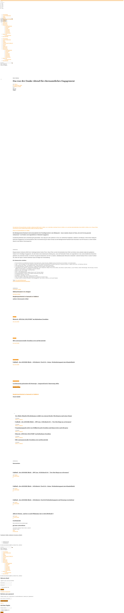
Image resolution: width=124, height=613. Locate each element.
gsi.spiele (7, 30)
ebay (14, 530)
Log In (1, 603)
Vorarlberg (5, 14)
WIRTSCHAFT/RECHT (8, 19)
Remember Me (5, 587)
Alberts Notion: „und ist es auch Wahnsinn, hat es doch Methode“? (33, 513)
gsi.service (5, 24)
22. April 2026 (16, 364)
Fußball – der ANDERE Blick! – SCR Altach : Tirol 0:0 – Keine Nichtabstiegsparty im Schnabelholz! (44, 362)
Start (14, 78)
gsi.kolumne (8, 35)
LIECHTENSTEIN (7, 15)
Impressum (5, 542)
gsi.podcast (5, 36)
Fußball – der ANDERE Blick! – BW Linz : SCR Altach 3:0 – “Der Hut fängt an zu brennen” (43, 422)
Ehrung (17, 280)
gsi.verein (5, 23)
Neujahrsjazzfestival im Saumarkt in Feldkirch (26, 394)
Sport (4, 21)
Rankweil (24, 280)
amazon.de (15, 531)
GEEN (16, 475)
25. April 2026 (16, 476)
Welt (4, 16)
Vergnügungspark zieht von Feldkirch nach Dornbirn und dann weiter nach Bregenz (41, 428)
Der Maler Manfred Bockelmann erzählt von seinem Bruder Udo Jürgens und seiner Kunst (43, 416)
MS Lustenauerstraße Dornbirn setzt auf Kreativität (29, 340)
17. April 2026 (16, 517)
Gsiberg (17, 78)
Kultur (4, 20)
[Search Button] (12, 547)
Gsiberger (5, 22)
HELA (16, 84)
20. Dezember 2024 (17, 85)
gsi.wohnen (8, 33)
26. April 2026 (16, 321)
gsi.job (6, 28)
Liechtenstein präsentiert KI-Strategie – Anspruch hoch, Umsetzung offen (36, 383)
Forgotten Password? (5, 591)
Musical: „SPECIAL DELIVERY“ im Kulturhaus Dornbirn (30, 319)
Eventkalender (8, 26)
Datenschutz (6, 541)
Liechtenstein (16, 381)
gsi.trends (7, 31)
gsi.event (7, 27)
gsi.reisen (7, 29)
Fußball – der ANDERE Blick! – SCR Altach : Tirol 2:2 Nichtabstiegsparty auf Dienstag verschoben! (43, 500)
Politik (4, 18)
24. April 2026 (16, 343)
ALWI (16, 516)
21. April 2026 (16, 503)
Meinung (5, 34)
